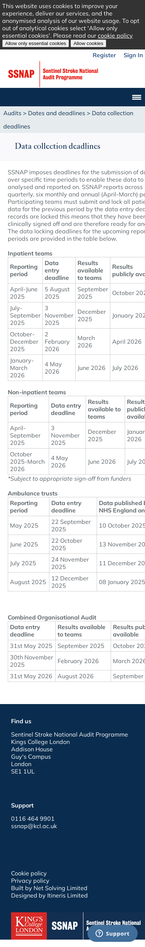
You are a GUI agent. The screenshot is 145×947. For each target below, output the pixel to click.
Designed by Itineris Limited (49, 895)
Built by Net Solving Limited (49, 888)
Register (104, 55)
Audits (12, 113)
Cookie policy (29, 873)
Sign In (133, 55)
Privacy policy (30, 880)
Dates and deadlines (56, 113)
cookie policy (115, 35)
